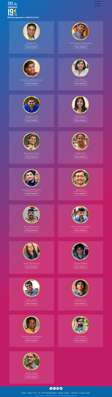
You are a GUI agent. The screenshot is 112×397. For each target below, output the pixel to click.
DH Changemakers (49, 393)
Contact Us (75, 393)
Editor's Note (63, 393)
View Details (31, 47)
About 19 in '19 (34, 393)
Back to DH (85, 393)
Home (23, 393)
